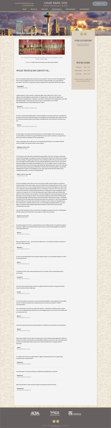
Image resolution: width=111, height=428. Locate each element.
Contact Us (100, 3)
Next (66, 47)
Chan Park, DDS (55, 3)
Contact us (28, 62)
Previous (17, 47)
